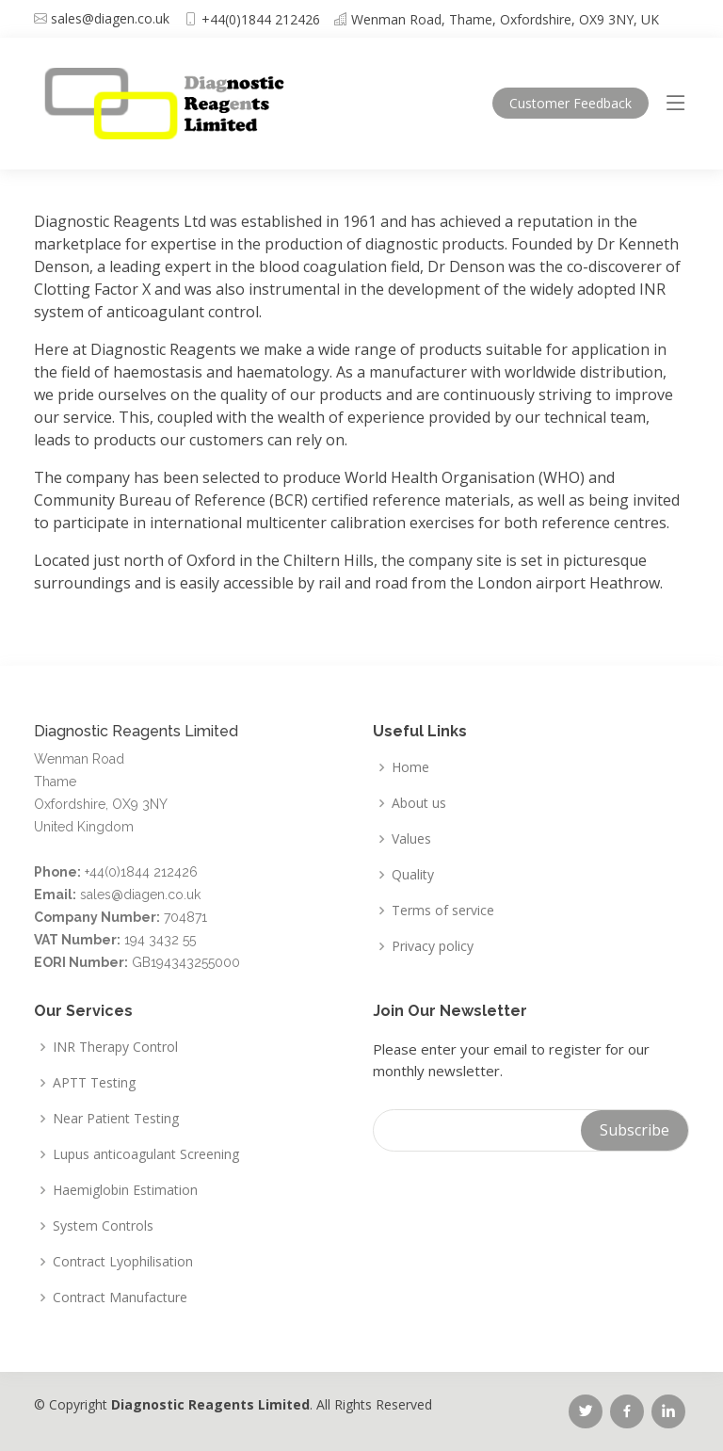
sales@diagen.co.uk (110, 18)
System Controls (103, 1226)
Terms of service (443, 910)
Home (410, 767)
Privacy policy (433, 946)
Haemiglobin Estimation (125, 1190)
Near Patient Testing (116, 1118)
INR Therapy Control (115, 1047)
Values (411, 839)
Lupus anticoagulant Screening (146, 1154)
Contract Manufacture (120, 1297)
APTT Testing (94, 1082)
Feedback (570, 103)
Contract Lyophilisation (123, 1261)
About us (419, 803)
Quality (413, 874)
